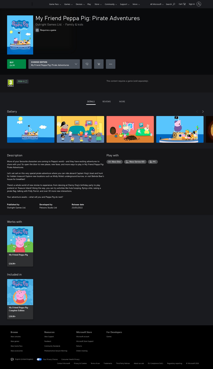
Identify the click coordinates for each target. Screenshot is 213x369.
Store (97, 4)
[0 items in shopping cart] (182, 3)
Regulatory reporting (174, 363)
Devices (79, 4)
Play (89, 4)
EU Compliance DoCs (155, 363)
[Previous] (197, 112)
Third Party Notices (123, 363)
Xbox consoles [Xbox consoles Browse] (16, 336)
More (135, 4)
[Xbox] (40, 4)
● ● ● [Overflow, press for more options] (110, 64)
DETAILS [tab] (91, 101)
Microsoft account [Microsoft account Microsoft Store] (82, 336)
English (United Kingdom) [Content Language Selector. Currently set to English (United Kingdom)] (24, 359)
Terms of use (95, 363)
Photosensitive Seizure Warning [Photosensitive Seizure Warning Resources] (55, 351)
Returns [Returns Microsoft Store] (79, 346)
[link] (20, 246)
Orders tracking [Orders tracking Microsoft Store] (81, 351)
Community (109, 4)
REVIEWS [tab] (107, 101)
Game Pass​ (54, 4)
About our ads (139, 363)
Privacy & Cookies (80, 363)
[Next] (203, 112)
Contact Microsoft (63, 363)
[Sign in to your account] (194, 4)
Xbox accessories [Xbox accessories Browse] (17, 351)
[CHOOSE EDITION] (54, 64)
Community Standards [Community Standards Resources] (52, 346)
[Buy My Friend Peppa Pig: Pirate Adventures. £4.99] (16, 64)
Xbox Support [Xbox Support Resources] (49, 336)
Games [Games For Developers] (109, 336)
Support (123, 4)
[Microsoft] (21, 4)
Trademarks (108, 363)
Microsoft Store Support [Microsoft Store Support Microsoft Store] (84, 341)
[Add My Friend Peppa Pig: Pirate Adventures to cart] (99, 64)
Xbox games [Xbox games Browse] (15, 341)
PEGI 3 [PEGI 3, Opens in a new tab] (22, 81)
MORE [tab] (122, 101)
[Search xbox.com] (170, 3)
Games (67, 4)
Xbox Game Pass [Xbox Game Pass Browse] (16, 346)
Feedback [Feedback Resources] (47, 341)
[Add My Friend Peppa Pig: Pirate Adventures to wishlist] (87, 64)
